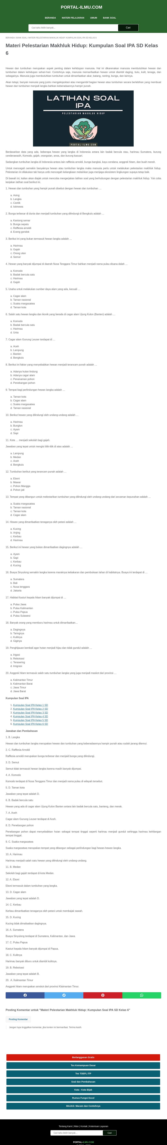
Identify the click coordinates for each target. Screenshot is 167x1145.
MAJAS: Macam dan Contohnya (141, 88)
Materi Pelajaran (73, 12)
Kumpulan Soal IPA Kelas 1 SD (30, 743)
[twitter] (45, 1045)
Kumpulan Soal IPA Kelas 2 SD (30, 747)
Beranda (50, 12)
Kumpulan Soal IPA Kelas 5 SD (30, 758)
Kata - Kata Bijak (141, 69)
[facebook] (19, 1045)
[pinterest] (71, 1045)
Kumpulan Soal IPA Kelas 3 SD (30, 751)
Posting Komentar (18, 1073)
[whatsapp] (97, 1045)
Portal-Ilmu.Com (81, 3)
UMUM (93, 12)
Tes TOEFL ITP (141, 53)
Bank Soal (109, 12)
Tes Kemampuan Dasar (141, 45)
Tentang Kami (66, 1106)
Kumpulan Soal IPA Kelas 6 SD (30, 762)
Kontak (84, 1106)
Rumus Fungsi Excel (141, 77)
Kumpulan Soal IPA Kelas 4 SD (30, 755)
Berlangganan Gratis (141, 37)
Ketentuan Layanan (98, 1106)
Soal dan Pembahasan (141, 61)
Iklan (76, 1106)
